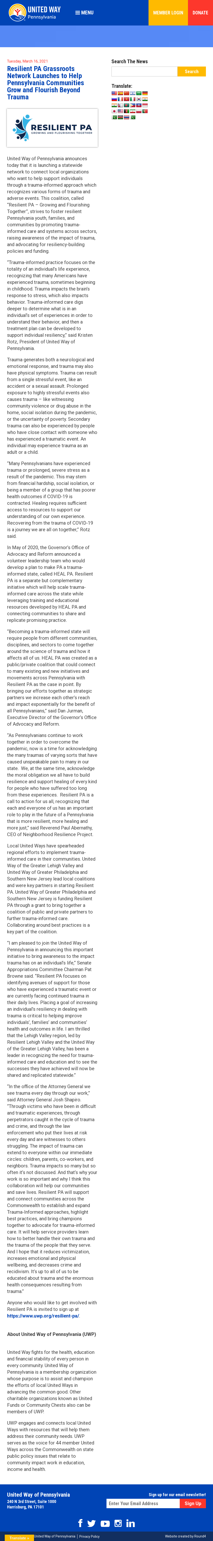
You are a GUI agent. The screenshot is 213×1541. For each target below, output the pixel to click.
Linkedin (130, 1523)
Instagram (118, 1523)
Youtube (105, 1523)
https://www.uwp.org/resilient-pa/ (43, 1316)
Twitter (91, 1523)
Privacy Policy (89, 1536)
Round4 (200, 1536)
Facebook (80, 1523)
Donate (200, 13)
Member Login (168, 13)
